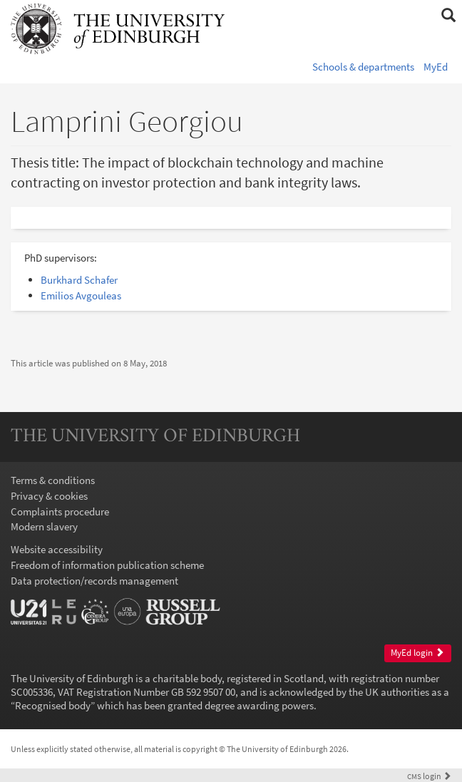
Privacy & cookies (49, 496)
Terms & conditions (53, 480)
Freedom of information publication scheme (107, 565)
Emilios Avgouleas (81, 295)
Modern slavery (44, 526)
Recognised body (53, 705)
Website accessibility (57, 549)
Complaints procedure (60, 511)
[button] (448, 15)
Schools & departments (363, 66)
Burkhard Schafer (79, 280)
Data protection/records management (94, 580)
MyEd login (417, 653)
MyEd (435, 66)
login (429, 776)
